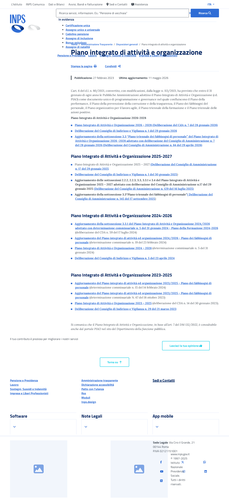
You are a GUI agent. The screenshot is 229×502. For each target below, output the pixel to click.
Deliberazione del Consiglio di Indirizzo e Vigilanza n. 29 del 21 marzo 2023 (125, 309)
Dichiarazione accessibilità (97, 385)
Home (74, 44)
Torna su (114, 362)
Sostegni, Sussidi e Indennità (28, 389)
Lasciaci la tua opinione (186, 346)
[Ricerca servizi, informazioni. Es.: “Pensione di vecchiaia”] (122, 13)
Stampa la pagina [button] (84, 66)
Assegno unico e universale (83, 30)
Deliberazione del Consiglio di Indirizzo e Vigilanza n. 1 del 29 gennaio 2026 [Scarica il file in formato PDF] (126, 131)
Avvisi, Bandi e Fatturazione (86, 4)
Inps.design (88, 402)
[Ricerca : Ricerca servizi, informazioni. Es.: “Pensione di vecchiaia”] (205, 13)
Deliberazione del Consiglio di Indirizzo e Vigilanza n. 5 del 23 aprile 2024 (125, 258)
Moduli (85, 397)
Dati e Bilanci (56, 4)
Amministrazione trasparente (99, 380)
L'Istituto (16, 4)
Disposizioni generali (127, 44)
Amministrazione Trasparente (97, 44)
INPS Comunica (35, 4)
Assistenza (139, 4)
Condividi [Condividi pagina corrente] (113, 66)
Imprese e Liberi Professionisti (29, 393)
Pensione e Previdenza (24, 380)
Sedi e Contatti (116, 4)
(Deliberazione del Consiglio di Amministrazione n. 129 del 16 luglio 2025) (144, 188)
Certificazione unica (78, 25)
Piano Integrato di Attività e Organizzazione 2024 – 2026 (113, 248)
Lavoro (14, 385)
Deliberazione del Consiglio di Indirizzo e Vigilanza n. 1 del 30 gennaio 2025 (126, 174)
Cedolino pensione (77, 34)
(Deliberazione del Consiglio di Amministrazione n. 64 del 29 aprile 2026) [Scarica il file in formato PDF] (146, 141)
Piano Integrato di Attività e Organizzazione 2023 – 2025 (113, 303)
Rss (83, 393)
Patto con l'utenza (92, 389)
